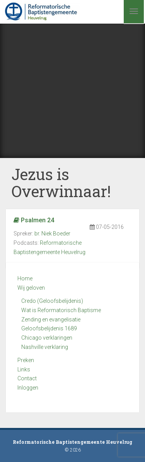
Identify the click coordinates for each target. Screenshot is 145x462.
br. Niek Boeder (52, 233)
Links (23, 369)
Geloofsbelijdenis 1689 (49, 328)
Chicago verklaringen (46, 338)
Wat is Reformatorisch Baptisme (61, 310)
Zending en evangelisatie (50, 319)
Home (24, 278)
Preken (25, 360)
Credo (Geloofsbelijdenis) (52, 301)
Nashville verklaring (44, 347)
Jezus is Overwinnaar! (61, 182)
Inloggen (27, 388)
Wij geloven (31, 288)
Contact (27, 378)
